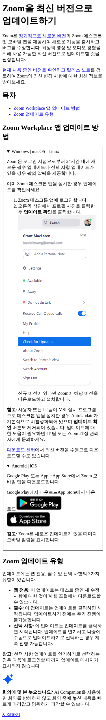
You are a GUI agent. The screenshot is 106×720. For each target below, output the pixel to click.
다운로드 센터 (21, 449)
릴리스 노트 (78, 70)
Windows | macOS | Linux (35, 151)
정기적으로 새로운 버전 (42, 35)
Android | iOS (24, 466)
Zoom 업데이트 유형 (34, 114)
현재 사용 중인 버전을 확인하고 (34, 70)
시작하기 (11, 714)
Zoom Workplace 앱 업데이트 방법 (47, 108)
